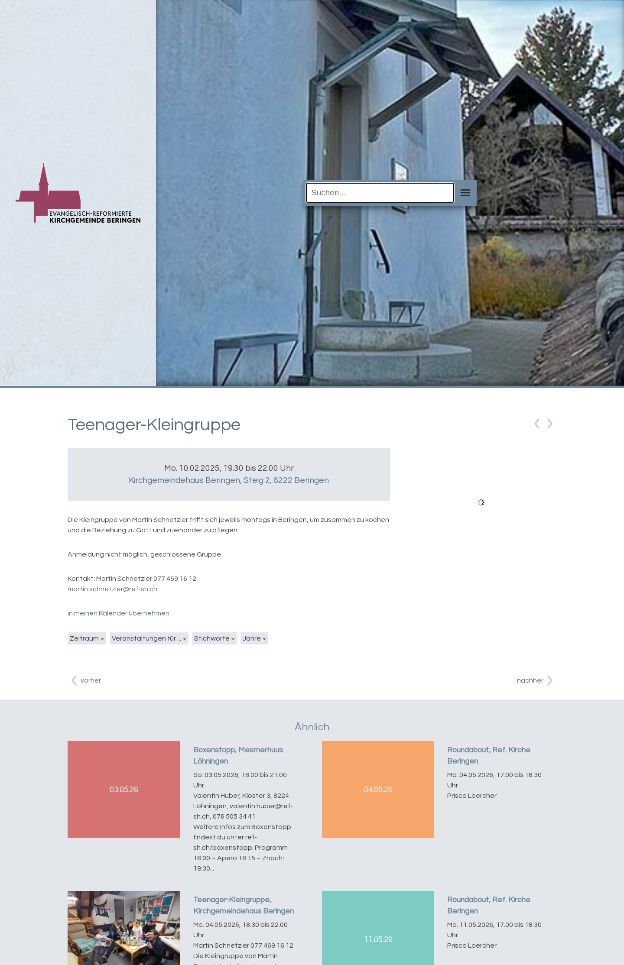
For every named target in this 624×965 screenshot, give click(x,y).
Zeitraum (84, 638)
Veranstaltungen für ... (146, 638)
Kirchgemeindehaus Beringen (229, 480)
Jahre (252, 638)
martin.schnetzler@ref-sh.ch (112, 589)
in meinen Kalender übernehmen (118, 613)
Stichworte (212, 638)
